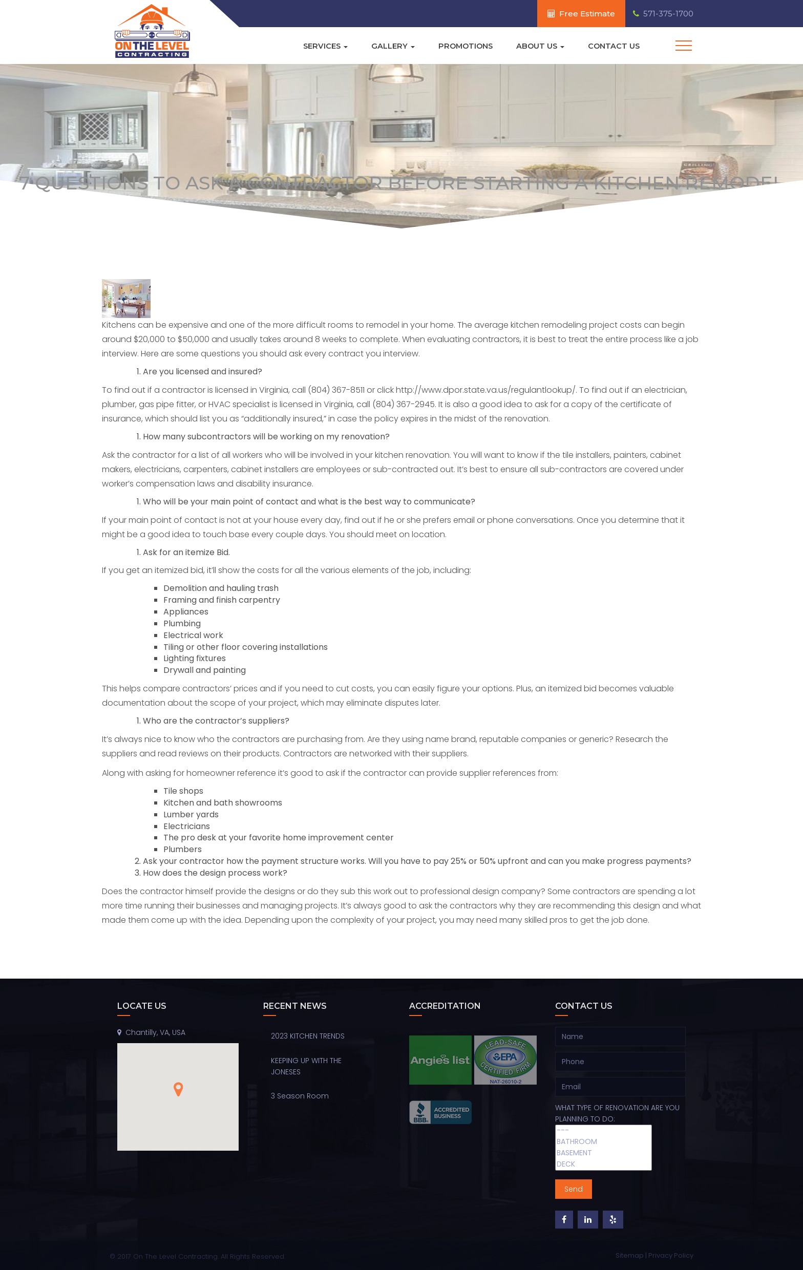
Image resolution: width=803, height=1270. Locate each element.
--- (603, 1130)
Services (321, 46)
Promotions (462, 46)
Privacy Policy (670, 1255)
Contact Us (613, 46)
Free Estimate (581, 13)
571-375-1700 (663, 13)
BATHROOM (603, 1142)
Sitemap (630, 1255)
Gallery (389, 46)
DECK (603, 1164)
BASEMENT (603, 1153)
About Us (539, 46)
